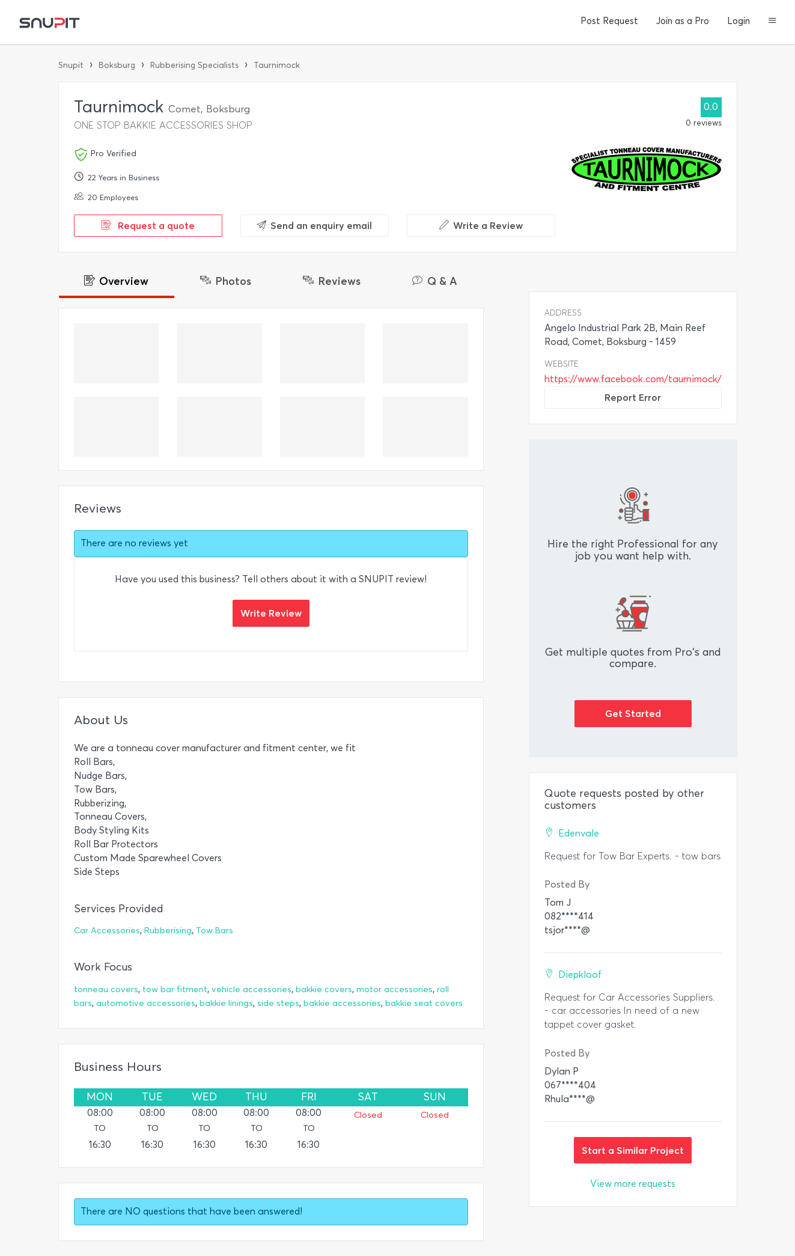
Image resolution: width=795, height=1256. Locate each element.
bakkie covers (324, 989)
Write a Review (481, 225)
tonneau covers (106, 989)
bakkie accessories (342, 1003)
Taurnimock (277, 65)
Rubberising (168, 930)
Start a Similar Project (633, 1150)
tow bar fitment (174, 989)
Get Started (633, 713)
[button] (772, 21)
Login (738, 21)
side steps (278, 1003)
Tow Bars (214, 930)
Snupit (71, 65)
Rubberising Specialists (194, 65)
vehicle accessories (251, 989)
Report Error (633, 397)
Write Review (271, 613)
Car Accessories (107, 930)
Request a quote (148, 225)
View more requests (632, 1183)
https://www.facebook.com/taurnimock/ (633, 379)
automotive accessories (145, 1003)
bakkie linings (226, 1003)
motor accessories (394, 989)
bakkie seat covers (424, 1003)
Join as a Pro (682, 21)
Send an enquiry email (314, 225)
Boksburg (117, 65)
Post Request (609, 21)
